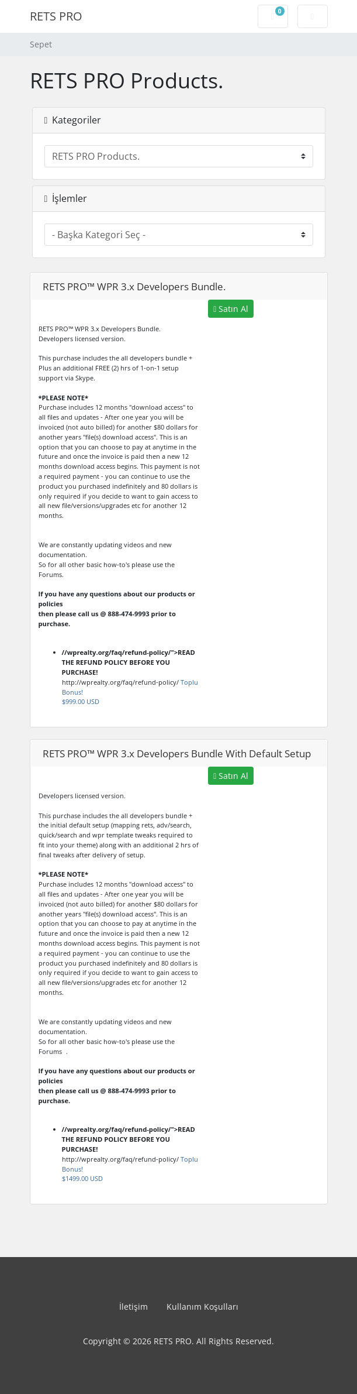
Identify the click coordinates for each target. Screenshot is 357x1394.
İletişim (133, 1306)
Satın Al (230, 308)
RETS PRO (56, 16)
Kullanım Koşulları (202, 1306)
